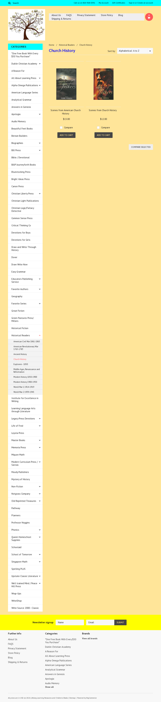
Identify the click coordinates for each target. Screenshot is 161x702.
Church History (20, 359)
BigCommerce (91, 698)
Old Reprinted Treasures (23, 500)
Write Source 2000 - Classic (25, 607)
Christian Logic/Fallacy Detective (22, 209)
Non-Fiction (17, 486)
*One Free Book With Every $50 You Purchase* (24, 55)
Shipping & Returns (61, 18)
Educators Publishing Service (22, 280)
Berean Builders (19, 135)
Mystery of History (20, 479)
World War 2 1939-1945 (24, 392)
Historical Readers (20, 335)
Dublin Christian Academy (24, 63)
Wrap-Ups (16, 593)
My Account (103, 3)
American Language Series (24, 92)
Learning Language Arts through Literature (23, 410)
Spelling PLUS (18, 568)
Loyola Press (17, 432)
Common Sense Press (22, 218)
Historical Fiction (19, 328)
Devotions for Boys (21, 232)
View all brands (89, 638)
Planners (15, 515)
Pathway (15, 508)
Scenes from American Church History (66, 112)
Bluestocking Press (21, 171)
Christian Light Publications (25, 200)
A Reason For (18, 70)
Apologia (15, 114)
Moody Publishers (20, 472)
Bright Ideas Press (20, 179)
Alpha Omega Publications (24, 85)
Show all (49, 687)
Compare (68, 127)
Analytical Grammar (21, 99)
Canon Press (17, 186)
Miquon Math (18, 454)
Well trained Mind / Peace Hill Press (24, 585)
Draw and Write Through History (23, 249)
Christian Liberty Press (22, 193)
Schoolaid (16, 547)
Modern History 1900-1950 (25, 382)
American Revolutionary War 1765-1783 (26, 348)
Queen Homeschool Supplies (21, 538)
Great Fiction (17, 310)
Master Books (18, 440)
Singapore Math (19, 561)
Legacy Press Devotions (23, 418)
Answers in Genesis (21, 106)
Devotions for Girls (20, 239)
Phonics (15, 529)
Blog (120, 15)
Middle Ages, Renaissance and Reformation (27, 370)
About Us (56, 15)
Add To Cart (66, 135)
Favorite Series (18, 303)
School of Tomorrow (21, 554)
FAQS (69, 15)
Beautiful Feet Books (22, 128)
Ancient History (20, 354)
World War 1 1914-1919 (24, 387)
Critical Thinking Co (21, 225)
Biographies (17, 143)
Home (51, 45)
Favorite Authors (19, 289)
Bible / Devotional (20, 157)
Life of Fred (17, 425)
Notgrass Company (20, 493)
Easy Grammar (18, 271)
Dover (14, 257)
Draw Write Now (19, 264)
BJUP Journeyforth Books (23, 164)
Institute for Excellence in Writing (24, 400)
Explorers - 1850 (21, 364)
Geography (16, 296)
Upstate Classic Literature (24, 576)
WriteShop (16, 600)
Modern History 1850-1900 (25, 377)
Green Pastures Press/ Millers (22, 319)
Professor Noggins (20, 522)
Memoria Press (18, 447)
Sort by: (112, 51)
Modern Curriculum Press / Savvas (24, 463)
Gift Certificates (118, 3)
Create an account (145, 3)
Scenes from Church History (103, 110)
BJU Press (16, 150)
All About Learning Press (23, 78)
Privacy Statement (86, 15)
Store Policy (107, 15)
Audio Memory (18, 121)
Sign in (132, 3)
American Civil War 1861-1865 (27, 341)
